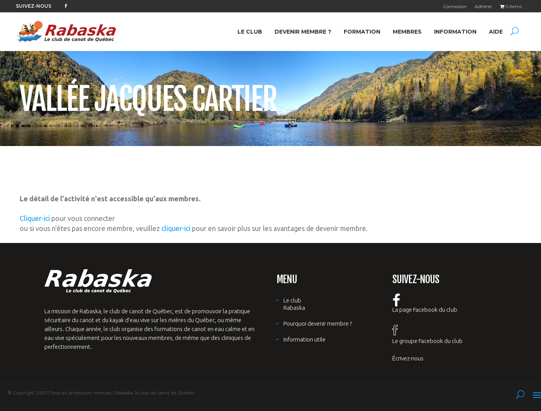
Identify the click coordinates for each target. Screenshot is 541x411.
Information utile (304, 339)
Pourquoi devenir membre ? (317, 323)
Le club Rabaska (294, 304)
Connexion (455, 6)
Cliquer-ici (35, 218)
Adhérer (483, 6)
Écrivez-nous (408, 358)
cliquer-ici (175, 228)
